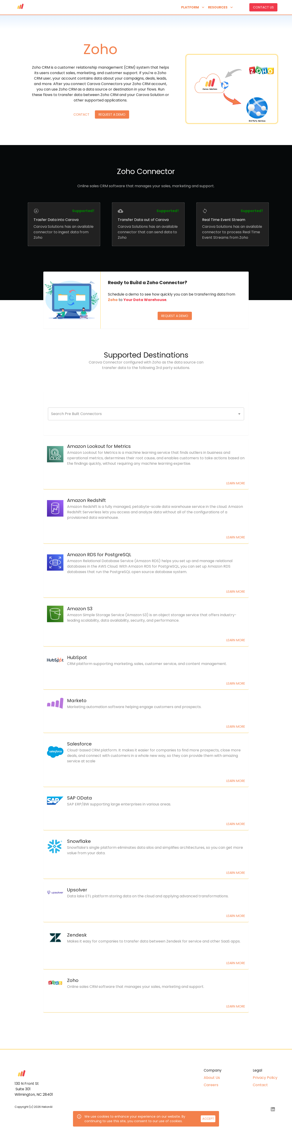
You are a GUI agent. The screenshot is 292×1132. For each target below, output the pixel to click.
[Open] (239, 414)
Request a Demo (112, 114)
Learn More (235, 483)
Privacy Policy (265, 1077)
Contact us (263, 7)
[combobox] (142, 414)
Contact (81, 114)
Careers (211, 1085)
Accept (208, 1118)
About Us (212, 1077)
